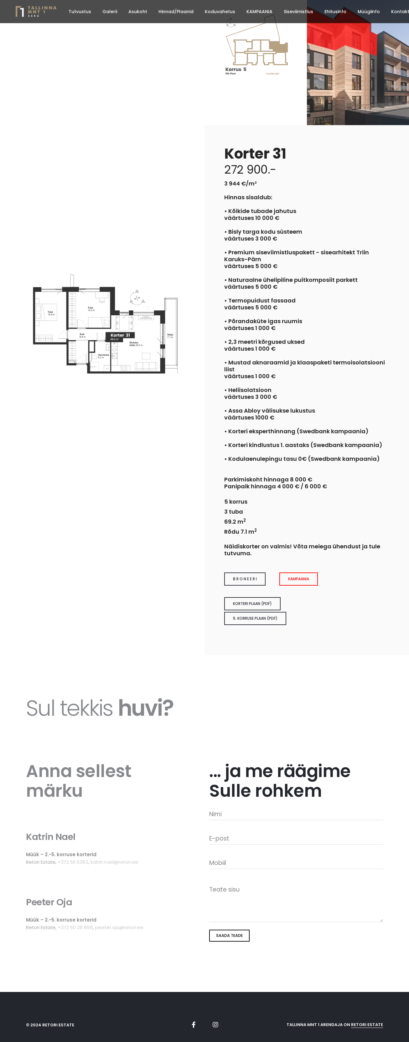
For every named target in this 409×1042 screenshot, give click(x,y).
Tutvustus (80, 11)
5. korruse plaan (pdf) (255, 618)
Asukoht (137, 11)
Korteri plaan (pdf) (252, 603)
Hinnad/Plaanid (176, 11)
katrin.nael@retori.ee (114, 862)
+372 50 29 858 (75, 927)
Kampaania (298, 579)
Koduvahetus (220, 11)
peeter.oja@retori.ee (119, 927)
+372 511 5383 (73, 862)
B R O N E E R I (245, 579)
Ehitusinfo (335, 11)
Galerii (109, 11)
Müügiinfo (369, 11)
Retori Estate (367, 1025)
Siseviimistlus (298, 11)
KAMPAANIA (259, 11)
